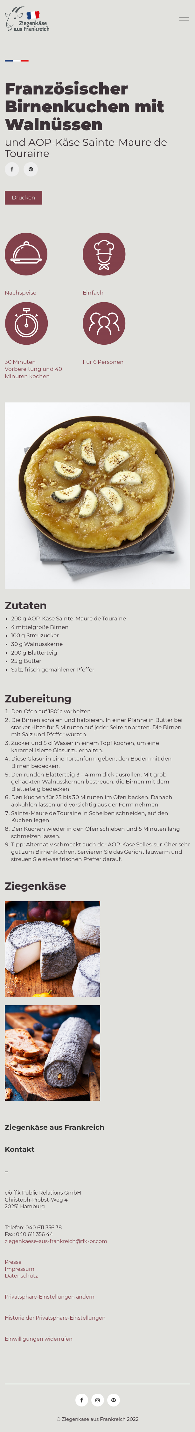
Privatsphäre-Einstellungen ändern (49, 1297)
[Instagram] (97, 1400)
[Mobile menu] (183, 19)
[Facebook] (12, 169)
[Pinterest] (31, 169)
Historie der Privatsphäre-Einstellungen (55, 1318)
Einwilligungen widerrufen (39, 1339)
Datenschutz (21, 1276)
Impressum (19, 1269)
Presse (13, 1262)
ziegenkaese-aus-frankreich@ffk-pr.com (56, 1241)
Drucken (23, 197)
